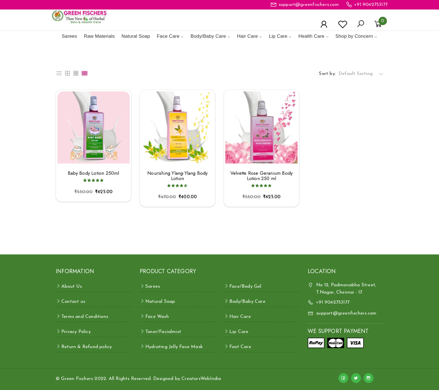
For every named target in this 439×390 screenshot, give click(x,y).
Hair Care (247, 36)
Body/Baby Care (208, 36)
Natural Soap (136, 36)
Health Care (311, 36)
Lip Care (278, 36)
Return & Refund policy (86, 346)
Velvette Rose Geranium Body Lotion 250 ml (261, 176)
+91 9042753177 (370, 4)
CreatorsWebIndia (201, 378)
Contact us (73, 301)
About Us (71, 286)
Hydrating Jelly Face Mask (174, 346)
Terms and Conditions (84, 316)
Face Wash (157, 316)
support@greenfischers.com (309, 4)
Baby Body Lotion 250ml (93, 173)
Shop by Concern (354, 36)
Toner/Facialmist (163, 331)
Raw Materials (99, 36)
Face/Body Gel (245, 286)
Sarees (69, 36)
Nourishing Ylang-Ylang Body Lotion (177, 176)
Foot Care (240, 346)
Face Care (168, 36)
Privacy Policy (76, 331)
